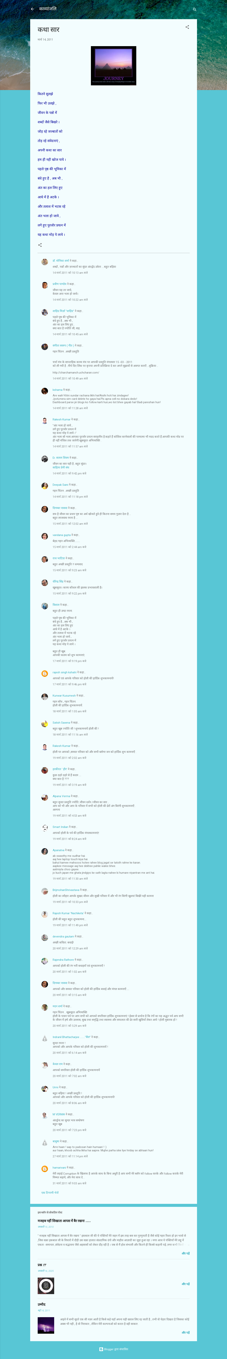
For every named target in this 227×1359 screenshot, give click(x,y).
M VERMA (59, 1114)
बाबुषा (56, 1141)
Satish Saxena (62, 722)
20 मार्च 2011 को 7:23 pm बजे (69, 1130)
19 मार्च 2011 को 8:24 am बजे (69, 839)
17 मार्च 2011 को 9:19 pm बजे (69, 661)
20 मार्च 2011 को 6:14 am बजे (69, 1053)
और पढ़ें (186, 1253)
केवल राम (58, 1064)
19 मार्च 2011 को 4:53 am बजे (69, 815)
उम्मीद (41, 1304)
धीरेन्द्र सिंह (58, 581)
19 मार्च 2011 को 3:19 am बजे (69, 785)
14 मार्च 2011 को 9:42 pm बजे (69, 473)
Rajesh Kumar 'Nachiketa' (68, 913)
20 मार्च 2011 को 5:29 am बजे (69, 1026)
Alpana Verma (61, 796)
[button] (187, 28)
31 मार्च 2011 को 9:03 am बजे (69, 1183)
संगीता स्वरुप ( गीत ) (63, 345)
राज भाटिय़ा (59, 558)
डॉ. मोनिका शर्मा (61, 260)
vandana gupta (62, 535)
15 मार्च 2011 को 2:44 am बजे (69, 547)
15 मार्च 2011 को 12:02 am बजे (70, 523)
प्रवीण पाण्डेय (59, 284)
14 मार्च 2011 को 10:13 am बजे (70, 272)
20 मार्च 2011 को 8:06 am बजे (69, 1103)
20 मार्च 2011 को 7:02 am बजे (69, 1076)
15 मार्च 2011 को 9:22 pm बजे (69, 593)
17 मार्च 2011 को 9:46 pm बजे (69, 684)
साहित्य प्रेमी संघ (61, 467)
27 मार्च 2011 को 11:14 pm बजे (70, 1156)
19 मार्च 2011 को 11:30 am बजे (70, 878)
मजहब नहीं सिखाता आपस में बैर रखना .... (64, 1221)
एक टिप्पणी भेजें (49, 1192)
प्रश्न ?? (42, 1265)
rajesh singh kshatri (64, 672)
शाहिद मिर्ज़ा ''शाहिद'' (63, 311)
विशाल (56, 605)
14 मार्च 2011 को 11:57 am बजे (70, 446)
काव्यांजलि (47, 9)
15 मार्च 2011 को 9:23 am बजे (69, 570)
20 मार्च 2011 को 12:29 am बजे (70, 948)
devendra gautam (63, 936)
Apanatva (58, 850)
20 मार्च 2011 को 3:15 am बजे (69, 995)
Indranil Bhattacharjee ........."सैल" (72, 1037)
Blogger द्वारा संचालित (113, 1349)
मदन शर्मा (57, 1006)
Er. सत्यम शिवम (61, 457)
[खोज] (195, 10)
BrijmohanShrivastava (66, 890)
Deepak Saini (60, 484)
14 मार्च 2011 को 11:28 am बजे (70, 408)
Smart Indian (60, 827)
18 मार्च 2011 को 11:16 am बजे (70, 734)
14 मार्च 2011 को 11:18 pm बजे (70, 496)
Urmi (55, 1087)
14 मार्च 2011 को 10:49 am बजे (70, 378)
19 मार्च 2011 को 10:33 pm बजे (70, 902)
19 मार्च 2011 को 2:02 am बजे (69, 758)
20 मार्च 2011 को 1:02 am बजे (69, 971)
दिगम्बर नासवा (60, 508)
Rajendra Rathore (63, 959)
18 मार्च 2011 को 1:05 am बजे (69, 711)
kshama (57, 390)
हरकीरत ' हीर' (60, 769)
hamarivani (59, 1167)
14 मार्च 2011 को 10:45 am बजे (70, 334)
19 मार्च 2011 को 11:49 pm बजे (70, 925)
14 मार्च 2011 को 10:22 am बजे (70, 299)
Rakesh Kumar (61, 419)
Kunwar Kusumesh (64, 695)
